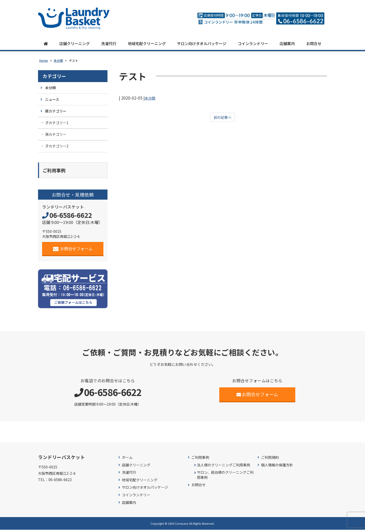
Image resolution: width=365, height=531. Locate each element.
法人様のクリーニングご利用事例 (223, 466)
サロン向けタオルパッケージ (201, 43)
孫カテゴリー (55, 134)
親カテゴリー (55, 111)
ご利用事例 (200, 458)
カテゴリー (54, 76)
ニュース (52, 99)
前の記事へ (222, 118)
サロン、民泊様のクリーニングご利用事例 (225, 476)
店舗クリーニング (74, 43)
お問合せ (313, 43)
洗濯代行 (108, 43)
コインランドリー (253, 43)
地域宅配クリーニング (147, 43)
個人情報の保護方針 (277, 466)
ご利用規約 (270, 458)
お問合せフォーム (73, 249)
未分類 (151, 98)
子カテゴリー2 (56, 146)
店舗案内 (287, 43)
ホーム (127, 458)
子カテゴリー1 (56, 122)
